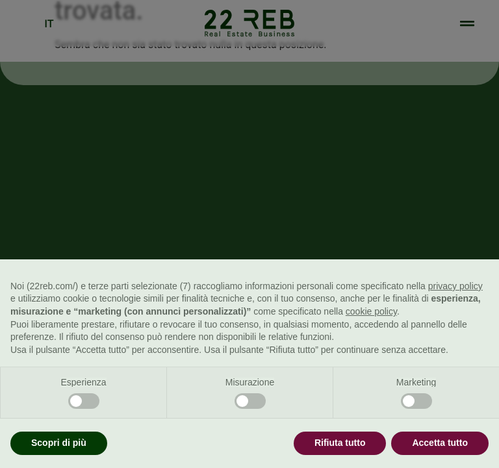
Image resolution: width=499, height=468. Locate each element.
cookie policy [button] (371, 311)
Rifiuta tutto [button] (340, 442)
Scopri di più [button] (58, 442)
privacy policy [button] (455, 286)
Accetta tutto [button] (440, 442)
